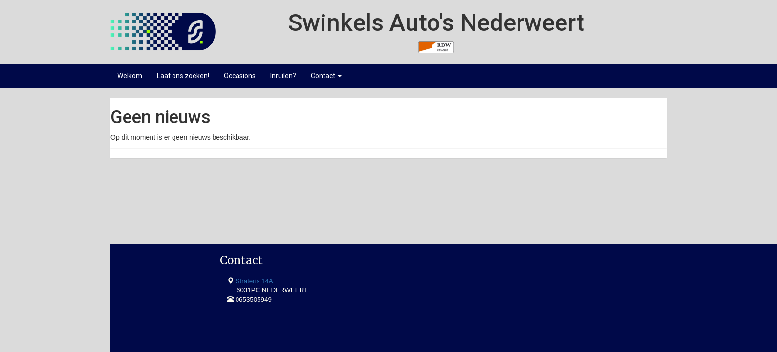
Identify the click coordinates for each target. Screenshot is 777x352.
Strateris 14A (152, 214)
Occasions (240, 76)
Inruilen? (283, 76)
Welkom (129, 76)
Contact (326, 76)
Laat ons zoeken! (183, 76)
